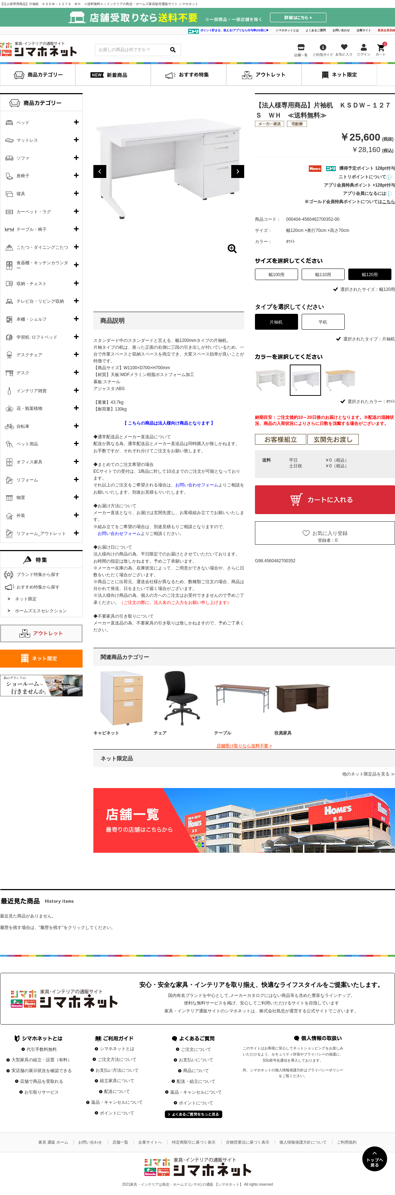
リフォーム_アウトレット (41, 533)
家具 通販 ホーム (53, 1142)
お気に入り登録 (330, 533)
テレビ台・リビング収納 (40, 301)
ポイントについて (117, 1113)
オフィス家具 (29, 461)
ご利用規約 (347, 1142)
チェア (160, 733)
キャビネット (106, 733)
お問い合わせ (341, 30)
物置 (21, 497)
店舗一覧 (120, 1142)
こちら (388, 201)
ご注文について (196, 1049)
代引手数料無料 (42, 1049)
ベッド (23, 122)
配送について (117, 1091)
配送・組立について (196, 1081)
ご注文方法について (117, 1059)
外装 (21, 515)
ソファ (23, 158)
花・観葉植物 (29, 408)
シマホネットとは (287, 30)
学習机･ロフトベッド (37, 337)
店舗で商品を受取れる (41, 1081)
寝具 (21, 193)
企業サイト (364, 30)
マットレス (27, 140)
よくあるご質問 (316, 30)
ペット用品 (27, 444)
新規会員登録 (386, 30)
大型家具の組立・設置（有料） (41, 1059)
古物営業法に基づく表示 (247, 1142)
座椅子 (23, 175)
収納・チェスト (32, 283)
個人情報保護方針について (303, 1142)
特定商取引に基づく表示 (193, 1142)
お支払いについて (196, 1059)
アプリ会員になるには (367, 193)
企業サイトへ (150, 1142)
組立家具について (117, 1080)
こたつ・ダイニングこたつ (42, 247)
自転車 (23, 426)
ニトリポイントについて (365, 176)
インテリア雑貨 (32, 390)
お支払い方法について (117, 1070)
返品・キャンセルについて (117, 1102)
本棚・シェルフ (32, 319)
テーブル (222, 733)
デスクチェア (29, 354)
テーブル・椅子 (32, 229)
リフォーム (27, 479)
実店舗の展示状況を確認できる (41, 1070)
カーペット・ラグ (34, 211)
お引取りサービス (41, 1092)
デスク (23, 372)
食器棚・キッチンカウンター (42, 265)
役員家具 (283, 733)
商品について (196, 1070)
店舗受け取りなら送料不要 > (244, 745)
